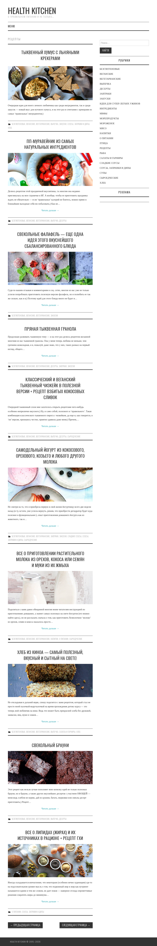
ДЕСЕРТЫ (62, 220)
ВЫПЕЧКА (54, 124)
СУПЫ (103, 173)
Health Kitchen (32, 10)
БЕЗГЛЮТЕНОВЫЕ (18, 124)
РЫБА (103, 153)
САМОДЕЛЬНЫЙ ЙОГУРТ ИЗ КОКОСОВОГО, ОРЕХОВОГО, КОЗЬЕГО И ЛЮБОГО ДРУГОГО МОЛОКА (50, 456)
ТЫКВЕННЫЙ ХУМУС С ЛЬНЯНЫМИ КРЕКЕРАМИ (50, 55)
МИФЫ (103, 113)
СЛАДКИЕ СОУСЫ (74, 536)
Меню (11, 26)
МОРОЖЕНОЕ (107, 123)
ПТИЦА (104, 143)
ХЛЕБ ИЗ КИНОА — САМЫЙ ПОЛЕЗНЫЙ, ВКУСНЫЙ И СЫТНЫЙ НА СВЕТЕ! (50, 655)
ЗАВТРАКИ (63, 366)
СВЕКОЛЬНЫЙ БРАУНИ (50, 745)
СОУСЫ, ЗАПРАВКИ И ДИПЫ (78, 124)
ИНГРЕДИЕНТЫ (108, 108)
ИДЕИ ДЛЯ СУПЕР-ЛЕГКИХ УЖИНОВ (120, 103)
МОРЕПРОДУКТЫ (109, 118)
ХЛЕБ (10, 127)
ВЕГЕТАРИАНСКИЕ (43, 124)
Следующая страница (76, 925)
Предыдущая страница (25, 925)
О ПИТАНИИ (63, 638)
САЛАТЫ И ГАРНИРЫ (67, 731)
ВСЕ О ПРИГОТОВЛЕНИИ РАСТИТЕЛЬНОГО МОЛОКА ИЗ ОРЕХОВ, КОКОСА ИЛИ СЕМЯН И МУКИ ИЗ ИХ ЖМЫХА (50, 559)
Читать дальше (50, 210)
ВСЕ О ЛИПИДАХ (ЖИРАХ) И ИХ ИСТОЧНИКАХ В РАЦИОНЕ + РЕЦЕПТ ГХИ (50, 835)
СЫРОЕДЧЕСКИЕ (73, 436)
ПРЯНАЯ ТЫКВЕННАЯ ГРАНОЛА (50, 329)
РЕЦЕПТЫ (105, 148)
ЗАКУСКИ (62, 124)
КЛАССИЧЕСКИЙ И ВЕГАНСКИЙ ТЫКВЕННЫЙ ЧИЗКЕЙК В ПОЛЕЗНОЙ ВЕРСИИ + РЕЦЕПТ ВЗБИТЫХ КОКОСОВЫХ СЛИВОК (50, 388)
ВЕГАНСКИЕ (30, 124)
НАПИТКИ (54, 638)
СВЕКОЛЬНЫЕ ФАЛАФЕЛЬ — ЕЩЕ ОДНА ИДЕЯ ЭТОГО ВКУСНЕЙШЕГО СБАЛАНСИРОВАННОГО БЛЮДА (50, 240)
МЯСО (103, 128)
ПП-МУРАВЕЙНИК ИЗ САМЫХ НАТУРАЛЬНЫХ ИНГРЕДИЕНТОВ (50, 144)
